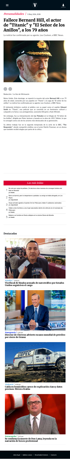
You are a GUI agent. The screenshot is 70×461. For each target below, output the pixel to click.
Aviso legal (16, 455)
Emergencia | (11, 332)
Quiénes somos (27, 455)
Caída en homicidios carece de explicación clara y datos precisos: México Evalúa (33, 388)
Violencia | (10, 384)
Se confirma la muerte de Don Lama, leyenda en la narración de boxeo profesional (31, 439)
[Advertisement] (35, 153)
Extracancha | (11, 436)
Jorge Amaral (14, 199)
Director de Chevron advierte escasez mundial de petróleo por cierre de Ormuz (35, 336)
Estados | (9, 280)
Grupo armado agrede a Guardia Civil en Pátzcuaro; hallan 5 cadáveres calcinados (35, 203)
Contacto (54, 455)
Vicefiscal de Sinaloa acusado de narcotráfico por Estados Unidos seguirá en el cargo (34, 284)
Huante (12, 192)
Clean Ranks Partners (41, 455)
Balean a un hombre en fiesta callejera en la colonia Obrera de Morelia (31, 215)
